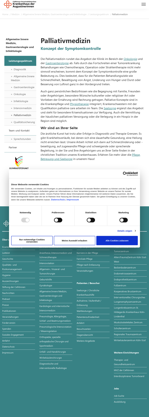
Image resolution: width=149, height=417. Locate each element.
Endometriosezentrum (125, 273)
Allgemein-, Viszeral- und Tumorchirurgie (52, 271)
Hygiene (6, 275)
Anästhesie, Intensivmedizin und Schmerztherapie (55, 255)
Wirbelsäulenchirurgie (50, 357)
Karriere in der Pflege (87, 252)
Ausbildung (119, 401)
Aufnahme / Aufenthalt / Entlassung (89, 302)
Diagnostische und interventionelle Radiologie (53, 365)
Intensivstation (46, 263)
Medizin (15, 14)
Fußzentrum (120, 285)
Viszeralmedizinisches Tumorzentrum (125, 249)
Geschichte (7, 258)
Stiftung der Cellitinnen (13, 286)
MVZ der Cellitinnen (124, 370)
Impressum (73, 199)
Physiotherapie (79, 104)
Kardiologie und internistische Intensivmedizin (54, 308)
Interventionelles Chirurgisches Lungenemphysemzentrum (129, 299)
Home (5, 14)
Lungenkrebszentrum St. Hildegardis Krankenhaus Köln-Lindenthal (129, 312)
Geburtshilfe (45, 279)
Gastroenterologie (57, 63)
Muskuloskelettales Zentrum (128, 322)
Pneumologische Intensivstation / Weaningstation (55, 329)
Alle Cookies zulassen (117, 240)
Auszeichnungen (10, 281)
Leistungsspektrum (99, 14)
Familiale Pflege (84, 258)
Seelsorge (110, 108)
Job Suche (119, 395)
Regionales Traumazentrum (128, 334)
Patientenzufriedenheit (88, 316)
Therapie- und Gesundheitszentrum (124, 362)
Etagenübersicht (85, 334)
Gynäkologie (45, 285)
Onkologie (130, 59)
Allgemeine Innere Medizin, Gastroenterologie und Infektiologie (55, 14)
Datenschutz (58, 199)
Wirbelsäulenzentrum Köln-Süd (130, 340)
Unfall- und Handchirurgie (52, 351)
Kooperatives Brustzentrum (127, 291)
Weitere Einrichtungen (126, 352)
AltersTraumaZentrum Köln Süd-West (130, 259)
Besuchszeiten (84, 328)
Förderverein (8, 322)
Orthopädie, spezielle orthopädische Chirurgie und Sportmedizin (53, 341)
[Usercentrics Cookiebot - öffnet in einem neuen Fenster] (125, 174)
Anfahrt (6, 340)
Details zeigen (124, 231)
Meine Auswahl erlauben (74, 240)
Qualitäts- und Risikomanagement (12, 267)
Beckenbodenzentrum (125, 267)
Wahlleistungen (84, 310)
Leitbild (6, 252)
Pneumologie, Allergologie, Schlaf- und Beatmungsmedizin (55, 318)
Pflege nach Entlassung (88, 264)
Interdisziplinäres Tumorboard (129, 376)
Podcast (6, 298)
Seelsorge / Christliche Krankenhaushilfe (88, 292)
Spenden (6, 328)
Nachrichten (8, 292)
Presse (5, 304)
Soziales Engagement (13, 334)
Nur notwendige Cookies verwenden (32, 240)
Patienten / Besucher (88, 283)
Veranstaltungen (10, 316)
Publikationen (9, 310)
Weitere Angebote (86, 340)
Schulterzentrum (122, 328)
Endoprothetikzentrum (125, 279)
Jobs (116, 388)
